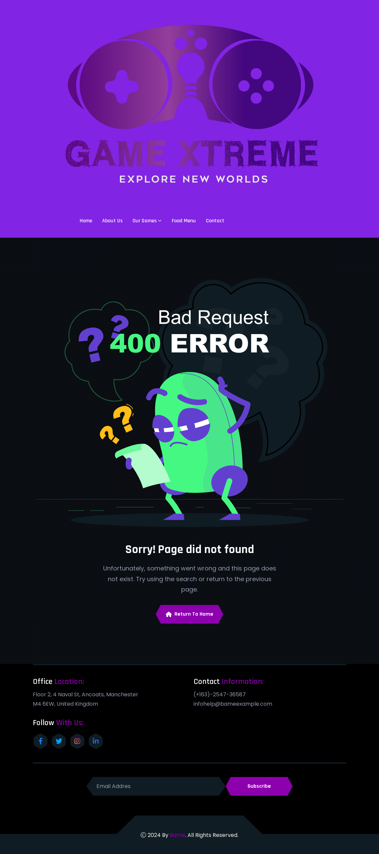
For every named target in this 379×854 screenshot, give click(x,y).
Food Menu (184, 220)
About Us (112, 220)
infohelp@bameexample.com (233, 704)
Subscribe (259, 786)
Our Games (145, 220)
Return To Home (189, 614)
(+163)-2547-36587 (220, 694)
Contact (215, 220)
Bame (177, 835)
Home (86, 220)
